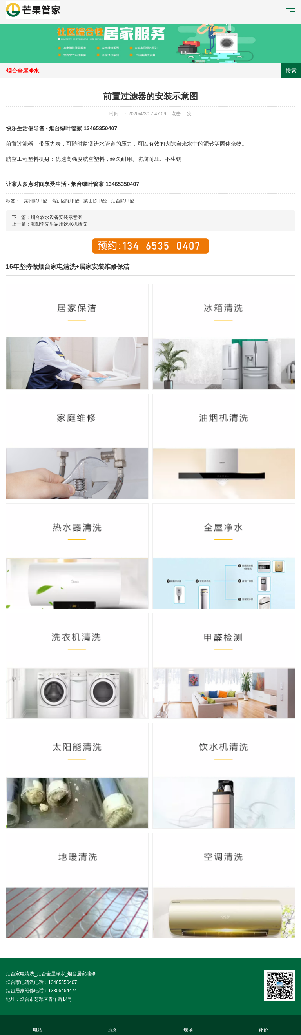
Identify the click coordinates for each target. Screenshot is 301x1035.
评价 (263, 1025)
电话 (37, 1025)
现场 (188, 1025)
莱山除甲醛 (95, 201)
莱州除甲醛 (35, 201)
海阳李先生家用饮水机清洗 (59, 224)
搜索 (291, 70)
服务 (112, 1025)
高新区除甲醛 (65, 201)
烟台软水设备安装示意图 (56, 217)
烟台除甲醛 (122, 201)
